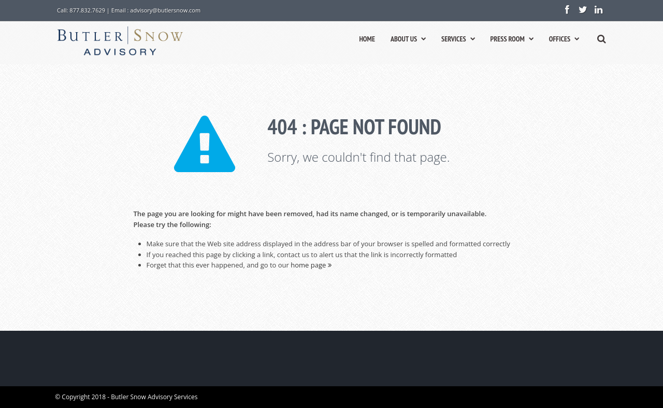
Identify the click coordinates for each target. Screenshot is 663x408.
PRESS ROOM (512, 39)
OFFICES (564, 39)
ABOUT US (408, 39)
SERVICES (457, 39)
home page (311, 265)
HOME (367, 39)
